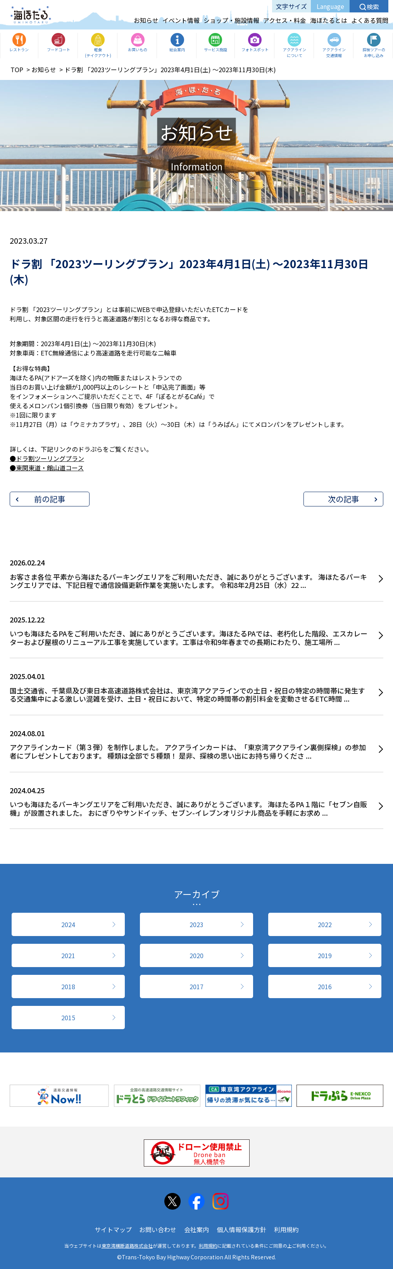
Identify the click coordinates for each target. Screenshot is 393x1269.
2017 (196, 986)
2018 (68, 986)
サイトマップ (113, 1229)
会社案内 (196, 1229)
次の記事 (343, 498)
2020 (196, 955)
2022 (325, 924)
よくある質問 (369, 20)
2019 (325, 955)
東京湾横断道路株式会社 (127, 1245)
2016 (325, 986)
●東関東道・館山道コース (47, 467)
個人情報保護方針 (241, 1229)
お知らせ (146, 20)
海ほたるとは (328, 20)
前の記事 (49, 498)
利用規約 (286, 1229)
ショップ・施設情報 (231, 20)
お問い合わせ (157, 1229)
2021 (68, 955)
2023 (196, 924)
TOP (16, 69)
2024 (68, 924)
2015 (68, 1017)
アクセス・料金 (284, 20)
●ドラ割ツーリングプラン (47, 458)
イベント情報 (181, 20)
